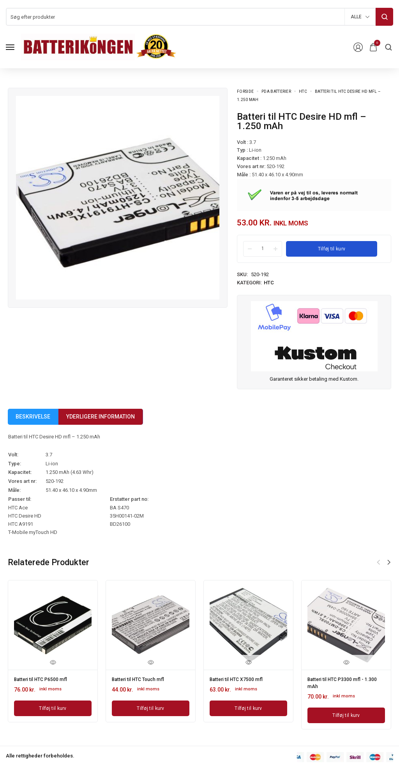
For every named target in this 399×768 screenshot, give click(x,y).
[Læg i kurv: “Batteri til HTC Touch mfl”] (150, 707)
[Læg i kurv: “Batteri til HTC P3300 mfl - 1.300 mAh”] (346, 712)
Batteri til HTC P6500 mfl (44, 679)
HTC (303, 91)
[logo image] (99, 47)
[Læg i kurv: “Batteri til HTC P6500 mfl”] (53, 707)
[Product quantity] (262, 248)
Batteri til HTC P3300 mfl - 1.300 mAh (339, 681)
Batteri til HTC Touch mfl (142, 679)
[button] (389, 562)
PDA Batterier (276, 91)
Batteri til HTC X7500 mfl (240, 679)
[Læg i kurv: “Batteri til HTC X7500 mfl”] (248, 707)
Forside (245, 91)
